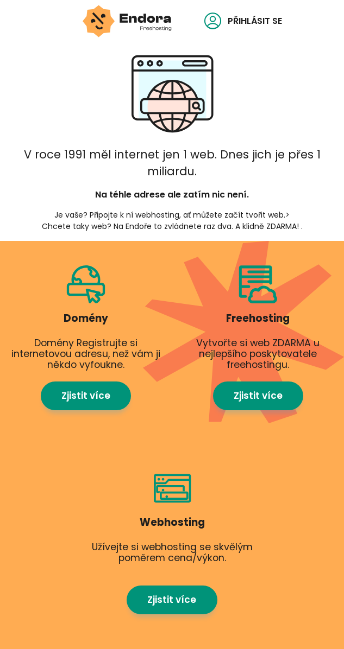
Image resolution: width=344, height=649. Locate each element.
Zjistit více (85, 395)
